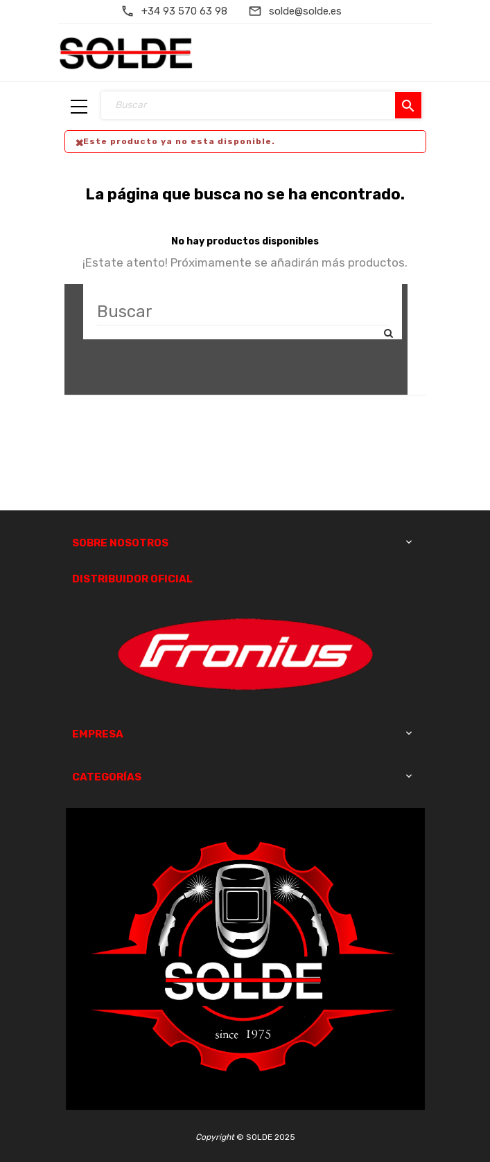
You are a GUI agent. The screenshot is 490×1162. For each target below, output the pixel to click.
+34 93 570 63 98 (184, 11)
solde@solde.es (305, 11)
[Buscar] (242, 311)
